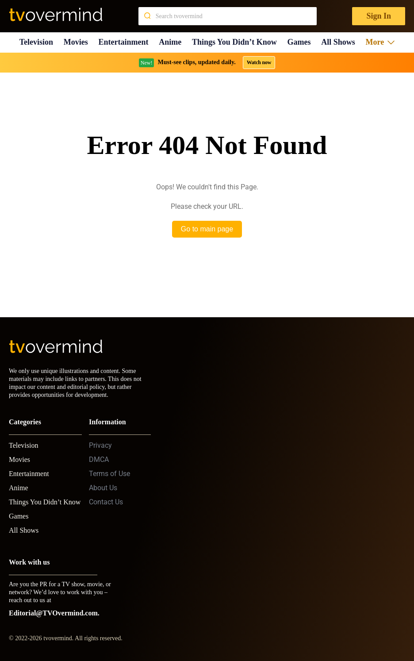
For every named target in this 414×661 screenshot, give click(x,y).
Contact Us (106, 502)
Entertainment (124, 42)
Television (36, 42)
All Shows (338, 42)
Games (299, 42)
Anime (170, 42)
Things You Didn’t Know (234, 42)
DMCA (99, 459)
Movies (76, 42)
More (380, 42)
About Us (103, 488)
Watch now (259, 62)
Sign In (378, 16)
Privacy (100, 445)
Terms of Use (109, 473)
